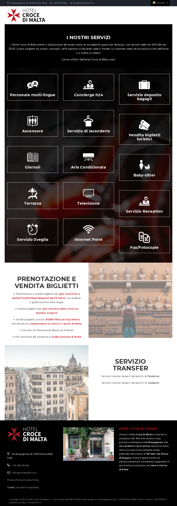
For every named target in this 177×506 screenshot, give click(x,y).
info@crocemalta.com (82, 3)
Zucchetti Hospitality (27, 488)
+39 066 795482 (58, 3)
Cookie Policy (31, 480)
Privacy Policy (14, 480)
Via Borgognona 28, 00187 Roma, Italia (27, 3)
